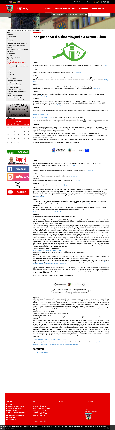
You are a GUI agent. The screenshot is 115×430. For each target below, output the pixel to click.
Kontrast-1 (99, 2)
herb (86, 409)
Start (8, 30)
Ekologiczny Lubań (12, 60)
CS (19, 2)
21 (11, 138)
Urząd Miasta (10, 34)
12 (28, 131)
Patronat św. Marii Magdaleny (15, 89)
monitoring (60, 14)
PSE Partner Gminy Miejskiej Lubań (16, 91)
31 (21, 142)
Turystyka (83, 8)
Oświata (57, 8)
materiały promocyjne (91, 411)
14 (11, 135)
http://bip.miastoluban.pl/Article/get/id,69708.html (47, 250)
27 (8, 142)
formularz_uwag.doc (42, 352)
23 (18, 138)
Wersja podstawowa (94, 2)
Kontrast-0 (97, 2)
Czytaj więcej (89, 170)
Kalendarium (70, 14)
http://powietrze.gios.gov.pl (40, 114)
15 (14, 135)
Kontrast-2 (101, 2)
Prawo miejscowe (11, 78)
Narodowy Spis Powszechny (14, 95)
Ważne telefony (11, 36)
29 (14, 142)
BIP (51, 14)
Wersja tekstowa (104, 2)
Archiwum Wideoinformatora (15, 98)
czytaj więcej (75, 165)
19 (28, 135)
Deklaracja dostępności (39, 421)
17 (21, 135)
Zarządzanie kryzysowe (13, 83)
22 (14, 138)
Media (8, 76)
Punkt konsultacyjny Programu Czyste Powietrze (17, 67)
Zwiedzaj (17, 152)
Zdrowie (9, 72)
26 (28, 138)
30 (18, 142)
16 (18, 135)
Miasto (48, 8)
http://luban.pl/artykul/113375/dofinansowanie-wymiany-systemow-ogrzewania (55, 344)
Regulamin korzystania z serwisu (16, 100)
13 (8, 135)
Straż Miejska (10, 51)
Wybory (9, 93)
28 (11, 142)
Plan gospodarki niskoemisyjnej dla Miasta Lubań (30, 30)
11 (25, 131)
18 (25, 135)
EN (11, 2)
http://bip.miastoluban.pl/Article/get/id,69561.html (47, 212)
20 (8, 138)
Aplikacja (9, 55)
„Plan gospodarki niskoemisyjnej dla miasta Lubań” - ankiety (49, 339)
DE (15, 2)
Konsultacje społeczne (13, 87)
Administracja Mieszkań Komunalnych (17, 49)
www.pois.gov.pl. (95, 342)
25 (25, 138)
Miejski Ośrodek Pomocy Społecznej (17, 43)
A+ (87, 2)
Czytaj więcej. (77, 72)
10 (21, 131)
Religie (9, 70)
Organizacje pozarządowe (14, 58)
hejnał (87, 407)
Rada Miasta (10, 41)
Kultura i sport (70, 8)
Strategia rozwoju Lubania (14, 85)
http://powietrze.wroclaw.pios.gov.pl (43, 117)
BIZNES (93, 8)
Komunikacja (10, 74)
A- (92, 2)
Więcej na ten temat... (101, 426)
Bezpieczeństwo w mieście (14, 80)
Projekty (102, 8)
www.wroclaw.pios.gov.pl (44, 122)
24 (21, 138)
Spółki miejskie (11, 53)
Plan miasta (10, 39)
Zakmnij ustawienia (108, 2)
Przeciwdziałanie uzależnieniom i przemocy (16, 46)
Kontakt (81, 14)
